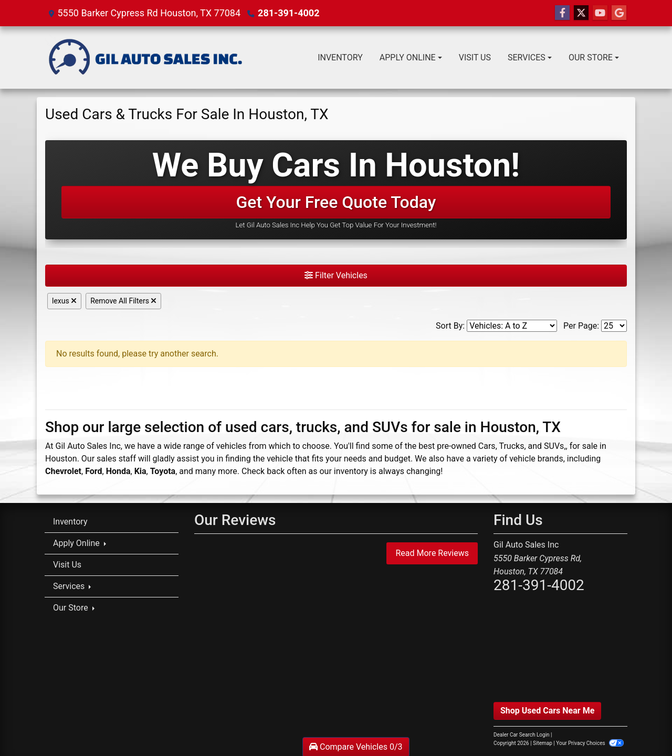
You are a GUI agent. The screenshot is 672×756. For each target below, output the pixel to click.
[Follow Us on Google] (619, 13)
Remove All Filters (123, 301)
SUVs (554, 446)
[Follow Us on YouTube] (600, 13)
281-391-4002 (288, 12)
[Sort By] (512, 326)
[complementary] (640, 724)
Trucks (511, 446)
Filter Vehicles (336, 275)
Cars (487, 446)
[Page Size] (614, 326)
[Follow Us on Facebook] (562, 13)
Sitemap (542, 743)
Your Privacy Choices (590, 743)
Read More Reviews (432, 553)
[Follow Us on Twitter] (581, 13)
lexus (64, 301)
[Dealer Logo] (145, 57)
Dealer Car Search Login (522, 735)
